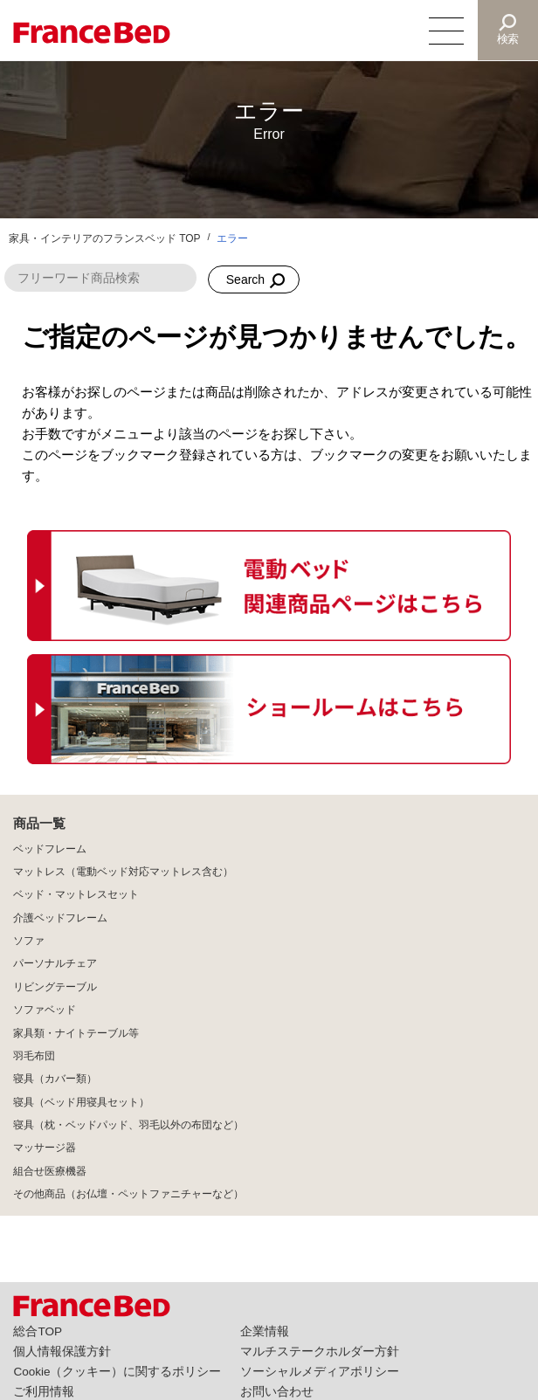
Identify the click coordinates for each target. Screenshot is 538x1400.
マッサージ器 (44, 1147)
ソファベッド (44, 1009)
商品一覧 (39, 824)
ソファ (29, 940)
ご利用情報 (43, 1391)
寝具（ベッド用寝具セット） (81, 1102)
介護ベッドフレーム (60, 918)
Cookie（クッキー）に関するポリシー (117, 1371)
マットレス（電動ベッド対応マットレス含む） (123, 872)
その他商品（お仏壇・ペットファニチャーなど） (128, 1194)
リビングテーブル (55, 987)
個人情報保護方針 (62, 1351)
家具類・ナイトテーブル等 (76, 1033)
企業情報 (264, 1331)
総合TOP (37, 1331)
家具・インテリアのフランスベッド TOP (105, 238)
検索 (508, 38)
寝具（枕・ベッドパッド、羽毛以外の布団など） (128, 1125)
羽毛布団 (34, 1056)
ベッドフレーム (49, 849)
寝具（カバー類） (55, 1078)
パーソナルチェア (55, 963)
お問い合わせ (277, 1391)
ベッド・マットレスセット (76, 894)
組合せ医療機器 (49, 1171)
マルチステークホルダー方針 (319, 1351)
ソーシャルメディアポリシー (319, 1371)
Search (245, 279)
